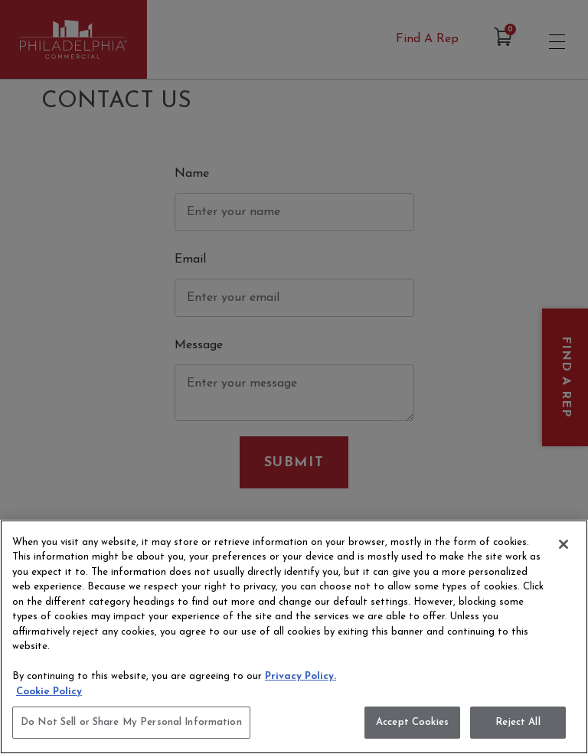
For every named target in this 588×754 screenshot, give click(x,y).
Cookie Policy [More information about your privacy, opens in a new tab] (49, 692)
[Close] (563, 544)
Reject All (517, 722)
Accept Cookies (412, 722)
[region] (294, 637)
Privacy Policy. (300, 676)
